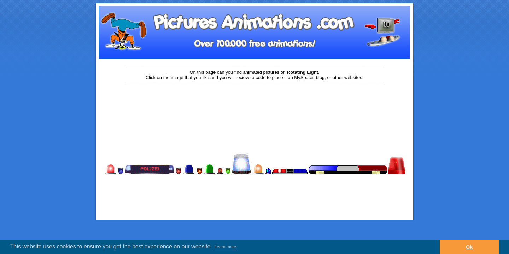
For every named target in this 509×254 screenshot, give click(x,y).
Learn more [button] (225, 246)
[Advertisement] (254, 106)
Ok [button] (469, 247)
